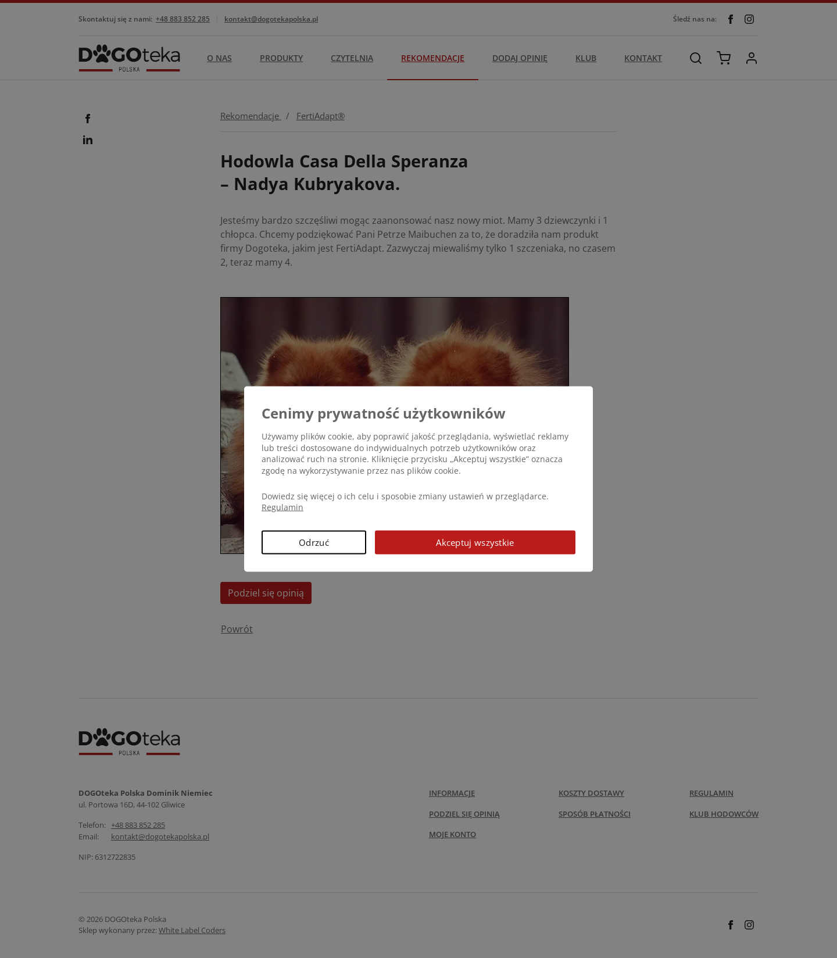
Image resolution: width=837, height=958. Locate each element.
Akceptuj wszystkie (475, 542)
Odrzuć (314, 542)
